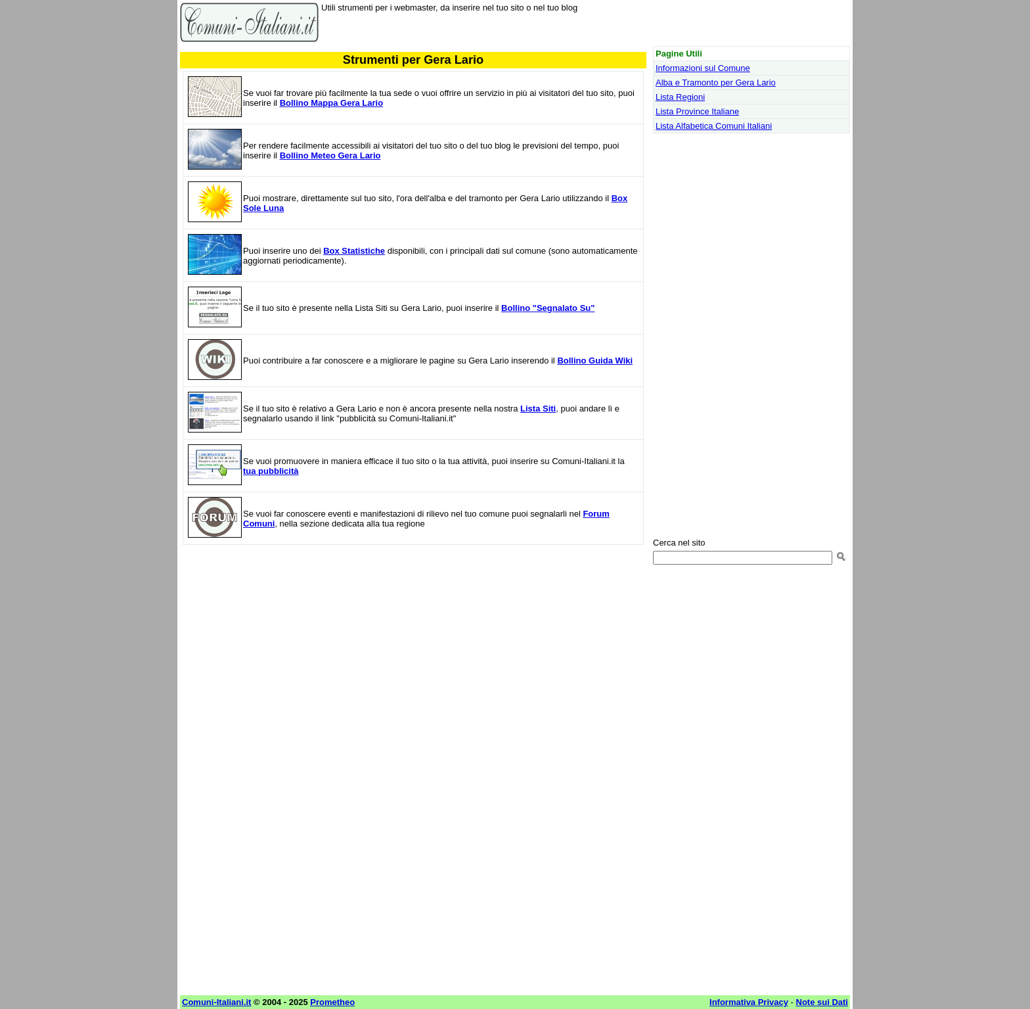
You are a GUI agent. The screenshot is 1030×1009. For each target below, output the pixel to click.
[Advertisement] (413, 650)
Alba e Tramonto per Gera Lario (716, 82)
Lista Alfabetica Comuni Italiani (714, 126)
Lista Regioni (680, 97)
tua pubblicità (271, 471)
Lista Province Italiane (697, 111)
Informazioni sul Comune (703, 68)
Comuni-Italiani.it (216, 1002)
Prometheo (332, 1002)
